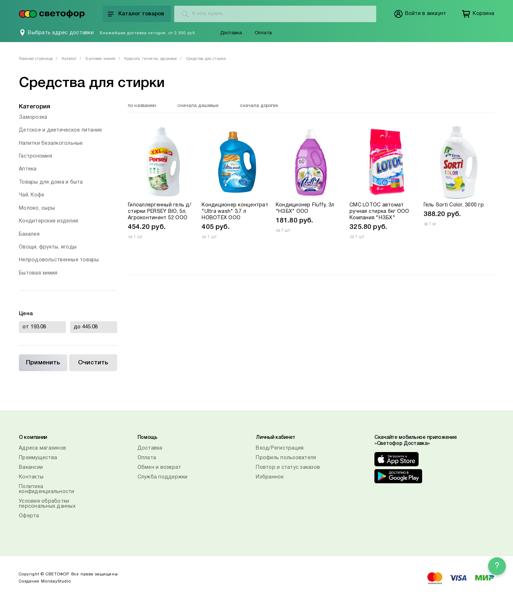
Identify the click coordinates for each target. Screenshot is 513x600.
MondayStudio (56, 581)
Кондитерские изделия (48, 221)
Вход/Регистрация (280, 448)
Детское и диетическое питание (60, 130)
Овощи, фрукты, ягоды (48, 247)
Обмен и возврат (159, 467)
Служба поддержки (163, 477)
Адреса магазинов (42, 448)
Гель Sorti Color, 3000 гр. (454, 205)
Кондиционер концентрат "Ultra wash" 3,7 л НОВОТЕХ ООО (235, 211)
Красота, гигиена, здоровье (150, 59)
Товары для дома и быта (51, 182)
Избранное (270, 477)
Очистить (93, 362)
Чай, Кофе (31, 195)
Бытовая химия (100, 59)
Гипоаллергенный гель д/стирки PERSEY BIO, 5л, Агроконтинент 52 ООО (159, 211)
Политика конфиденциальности (46, 489)
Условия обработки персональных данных (47, 504)
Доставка (231, 33)
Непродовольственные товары (59, 260)
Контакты (31, 477)
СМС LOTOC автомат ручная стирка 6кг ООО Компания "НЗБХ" (379, 211)
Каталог (69, 59)
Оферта (29, 516)
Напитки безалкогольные (51, 143)
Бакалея (29, 234)
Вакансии (31, 467)
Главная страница (36, 59)
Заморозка (33, 117)
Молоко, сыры (37, 208)
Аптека (28, 169)
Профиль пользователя (286, 458)
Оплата (263, 33)
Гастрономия (35, 156)
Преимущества (38, 458)
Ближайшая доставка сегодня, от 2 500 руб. (148, 33)
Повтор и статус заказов (288, 467)
